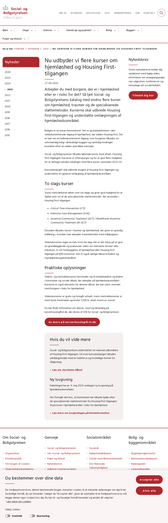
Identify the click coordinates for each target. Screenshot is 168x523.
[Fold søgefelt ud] (161, 13)
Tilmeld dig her (143, 95)
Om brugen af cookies (17, 463)
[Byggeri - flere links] (138, 30)
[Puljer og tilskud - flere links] (24, 39)
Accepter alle (149, 479)
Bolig (109, 30)
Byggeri (130, 30)
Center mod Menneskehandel (105, 458)
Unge (26, 30)
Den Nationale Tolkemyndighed (98, 465)
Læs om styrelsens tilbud (67, 369)
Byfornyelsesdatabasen (144, 458)
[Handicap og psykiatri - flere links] (94, 30)
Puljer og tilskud (12, 38)
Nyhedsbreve (54, 463)
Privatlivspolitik (13, 458)
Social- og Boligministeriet (61, 448)
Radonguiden (138, 463)
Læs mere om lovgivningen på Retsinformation (80, 412)
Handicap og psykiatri (78, 30)
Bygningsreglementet (143, 453)
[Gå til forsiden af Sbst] (13, 12)
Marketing (43, 515)
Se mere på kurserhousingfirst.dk (72, 322)
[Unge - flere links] (32, 30)
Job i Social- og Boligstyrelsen (63, 453)
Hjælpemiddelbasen (100, 453)
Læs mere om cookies (19, 501)
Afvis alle (149, 490)
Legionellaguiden (140, 469)
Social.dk (94, 448)
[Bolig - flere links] (115, 30)
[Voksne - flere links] (55, 30)
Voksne (47, 30)
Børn (5, 30)
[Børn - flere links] (11, 30)
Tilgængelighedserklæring (19, 469)
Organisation (12, 453)
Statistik (17, 515)
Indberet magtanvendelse (61, 469)
